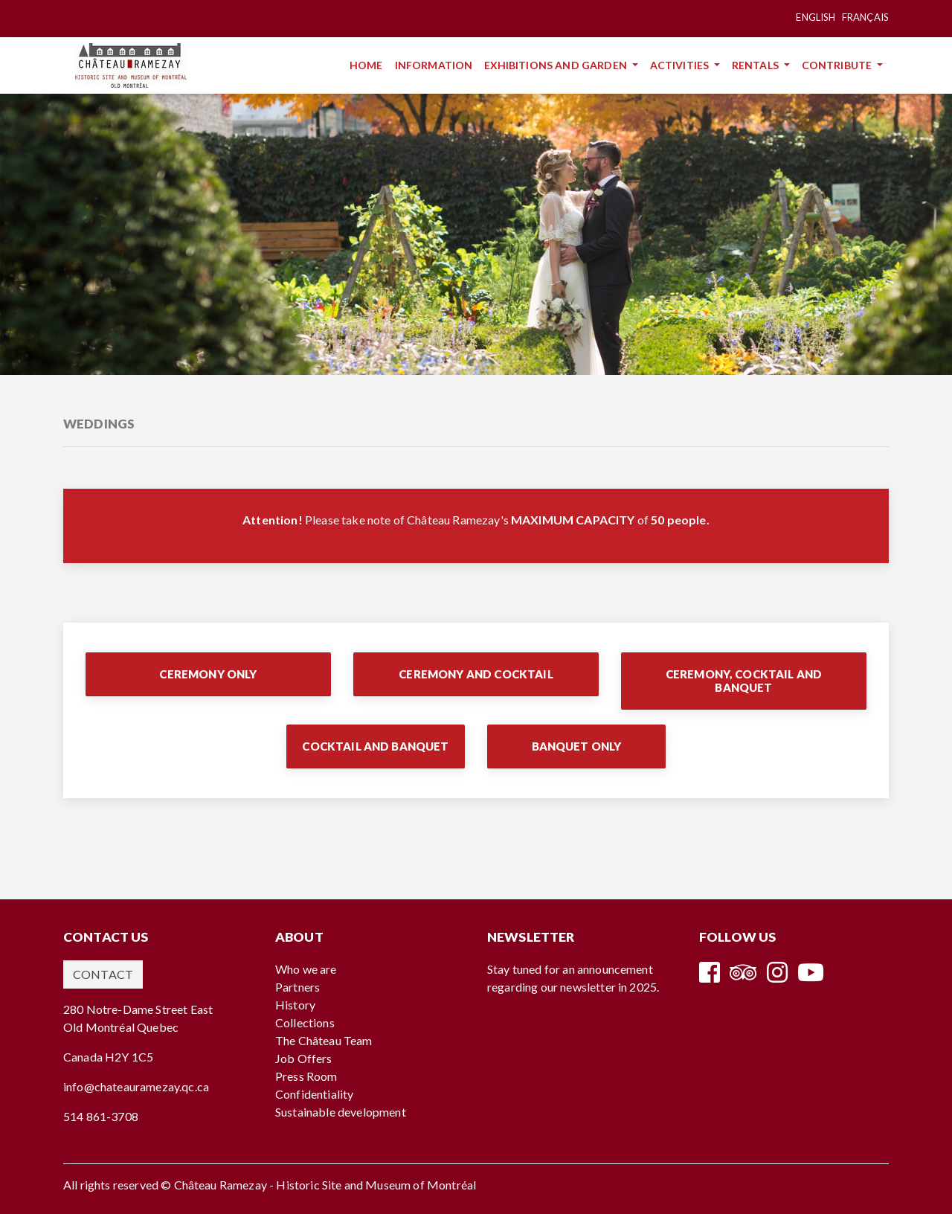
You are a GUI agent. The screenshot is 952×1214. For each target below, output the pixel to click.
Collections (305, 1022)
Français (865, 17)
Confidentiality (314, 1094)
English (815, 17)
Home (369, 64)
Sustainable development (340, 1112)
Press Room (306, 1076)
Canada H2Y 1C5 (108, 1057)
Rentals (756, 65)
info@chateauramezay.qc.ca (136, 1086)
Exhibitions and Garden (556, 65)
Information (437, 64)
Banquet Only (577, 746)
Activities (681, 65)
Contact (103, 974)
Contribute (838, 65)
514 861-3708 (100, 1116)
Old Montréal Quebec (120, 1027)
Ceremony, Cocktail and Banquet (744, 680)
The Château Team (324, 1040)
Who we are (306, 969)
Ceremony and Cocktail (476, 674)
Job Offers (303, 1058)
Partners (297, 987)
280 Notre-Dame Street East (138, 1009)
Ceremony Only (208, 674)
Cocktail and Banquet (375, 746)
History (295, 1005)
